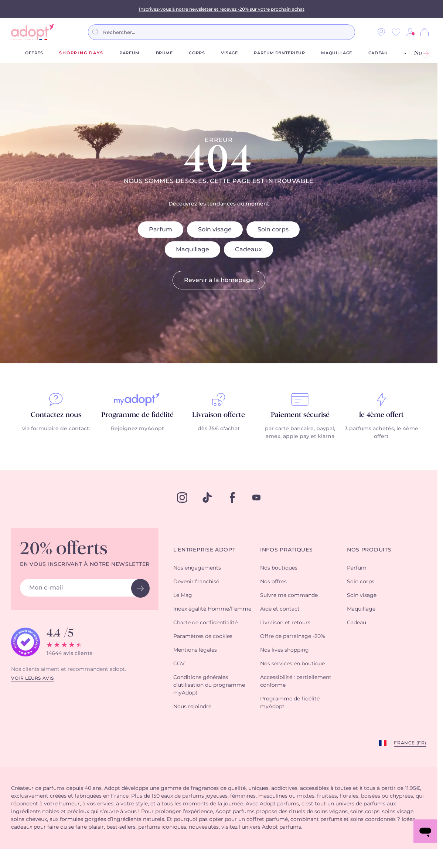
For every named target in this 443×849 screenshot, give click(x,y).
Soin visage (215, 229)
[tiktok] (207, 497)
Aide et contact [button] (280, 609)
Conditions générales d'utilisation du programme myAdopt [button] (209, 685)
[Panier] (424, 32)
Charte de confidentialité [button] (205, 622)
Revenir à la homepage (219, 280)
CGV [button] (179, 663)
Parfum (129, 53)
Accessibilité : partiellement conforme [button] (295, 681)
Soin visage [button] (361, 595)
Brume (164, 53)
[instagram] (182, 497)
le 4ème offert (381, 415)
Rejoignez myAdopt (137, 428)
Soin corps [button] (360, 581)
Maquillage (336, 53)
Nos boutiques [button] (278, 568)
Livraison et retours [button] (285, 622)
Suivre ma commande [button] (289, 595)
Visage (229, 53)
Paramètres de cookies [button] (202, 636)
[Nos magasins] (381, 32)
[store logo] (33, 32)
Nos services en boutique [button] (292, 663)
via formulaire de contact (55, 428)
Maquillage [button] (361, 609)
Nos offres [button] (273, 581)
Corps (197, 53)
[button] (410, 32)
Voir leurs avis (32, 678)
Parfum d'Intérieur (279, 53)
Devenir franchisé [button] (196, 581)
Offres (34, 53)
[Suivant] (426, 53)
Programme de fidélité (137, 415)
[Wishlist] (396, 32)
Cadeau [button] (356, 622)
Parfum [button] (357, 568)
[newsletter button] (140, 588)
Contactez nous (56, 415)
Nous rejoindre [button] (192, 706)
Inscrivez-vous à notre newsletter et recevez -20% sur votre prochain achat (221, 9)
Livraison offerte (218, 415)
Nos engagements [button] (197, 568)
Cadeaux (248, 249)
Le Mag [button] (182, 595)
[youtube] (256, 497)
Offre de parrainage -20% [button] (292, 636)
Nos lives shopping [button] (284, 650)
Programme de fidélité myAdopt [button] (290, 702)
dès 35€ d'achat (219, 428)
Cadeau (378, 53)
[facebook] (232, 497)
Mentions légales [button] (195, 650)
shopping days (81, 53)
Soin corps (273, 229)
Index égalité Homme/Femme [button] (212, 609)
